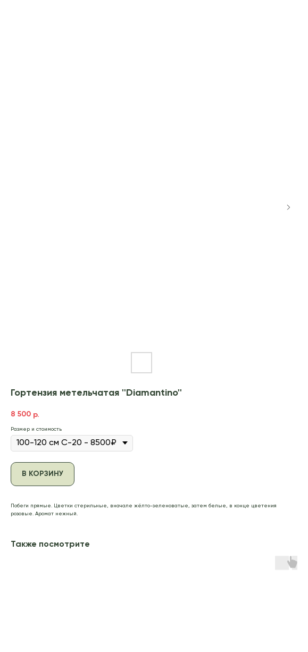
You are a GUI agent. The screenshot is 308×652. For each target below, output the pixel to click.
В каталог (30, 14)
